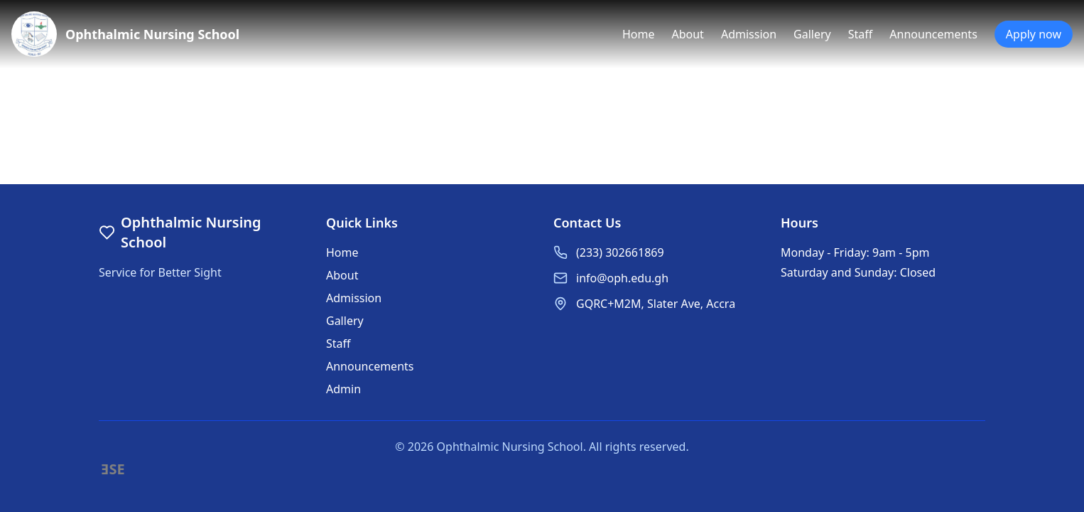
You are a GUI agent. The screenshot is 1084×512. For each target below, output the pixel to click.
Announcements (933, 34)
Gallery (812, 34)
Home (638, 34)
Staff (860, 34)
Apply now (1033, 34)
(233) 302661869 (620, 252)
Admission (748, 34)
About (687, 34)
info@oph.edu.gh (622, 278)
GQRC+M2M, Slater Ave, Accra (655, 303)
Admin (343, 389)
